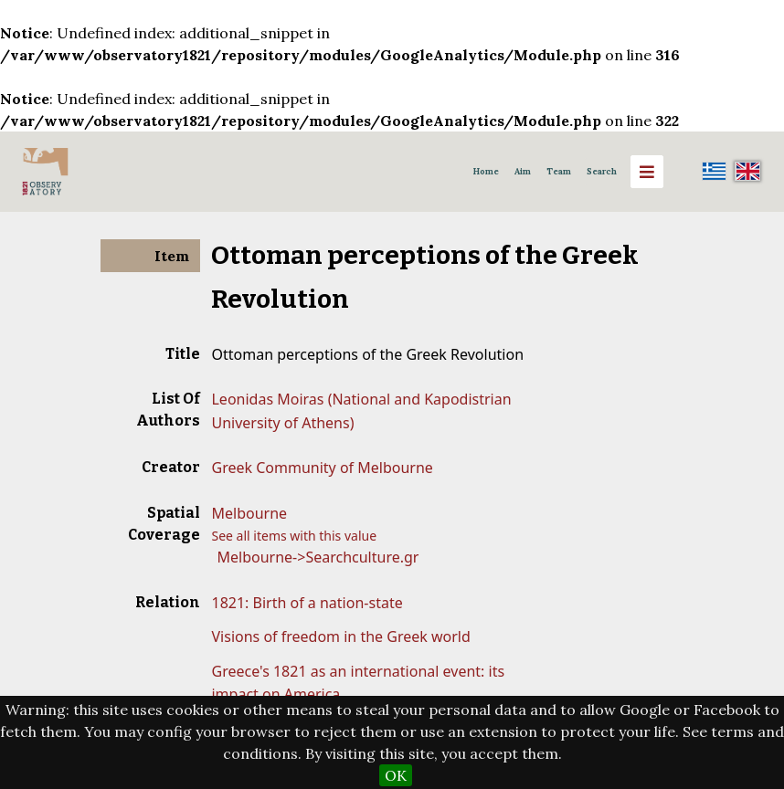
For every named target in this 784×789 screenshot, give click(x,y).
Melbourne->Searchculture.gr (317, 557)
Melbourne (249, 513)
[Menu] (646, 171)
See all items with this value (293, 535)
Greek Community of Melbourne (321, 468)
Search (602, 171)
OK (396, 775)
